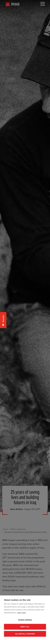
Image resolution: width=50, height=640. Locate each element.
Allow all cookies (25, 634)
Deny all (24, 627)
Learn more (21, 613)
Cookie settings (25, 620)
